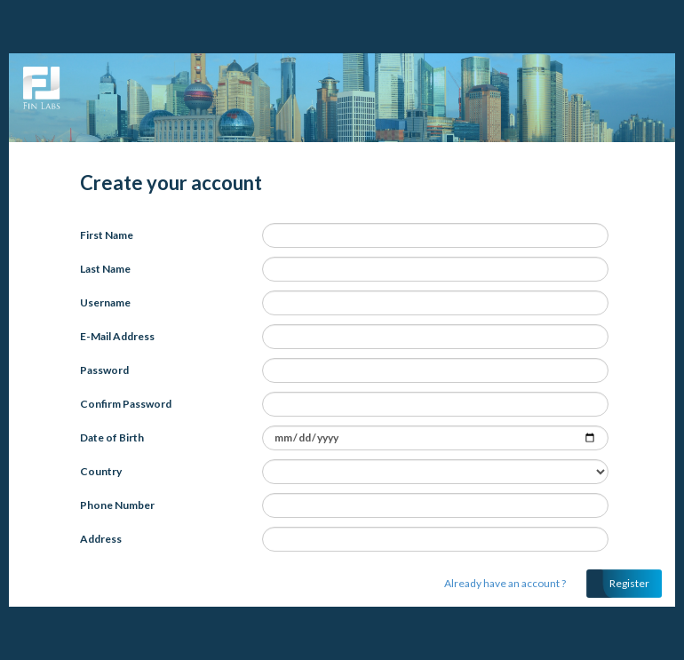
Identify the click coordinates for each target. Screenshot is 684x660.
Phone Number (117, 505)
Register (629, 583)
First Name (106, 235)
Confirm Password (125, 403)
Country (101, 471)
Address (101, 538)
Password (104, 370)
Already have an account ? (505, 583)
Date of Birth (112, 437)
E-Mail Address (117, 336)
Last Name (105, 268)
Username (105, 302)
